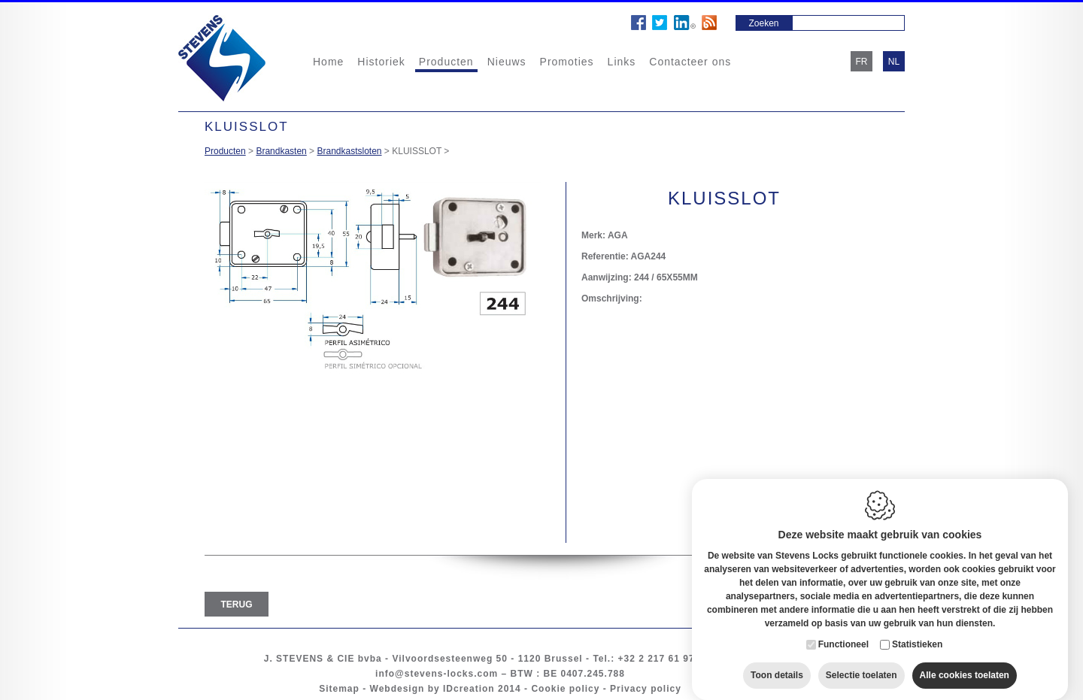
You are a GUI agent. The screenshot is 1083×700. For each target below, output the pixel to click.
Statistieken (917, 629)
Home (328, 62)
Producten (446, 62)
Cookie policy (565, 688)
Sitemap (339, 688)
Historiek (381, 62)
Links (622, 62)
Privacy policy (645, 688)
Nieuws (506, 62)
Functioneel (843, 629)
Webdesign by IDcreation (432, 688)
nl (893, 61)
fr (862, 61)
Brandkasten (281, 151)
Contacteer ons (690, 62)
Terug (237, 604)
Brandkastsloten (349, 151)
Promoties (567, 62)
